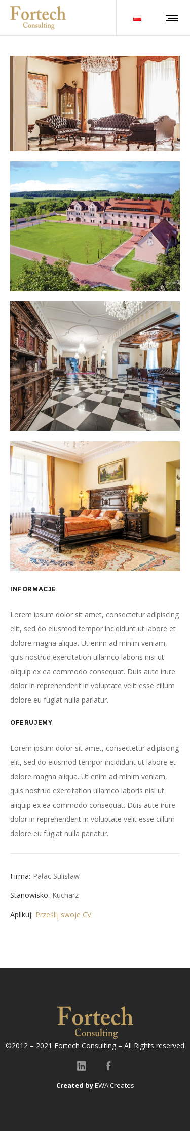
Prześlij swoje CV (63, 914)
